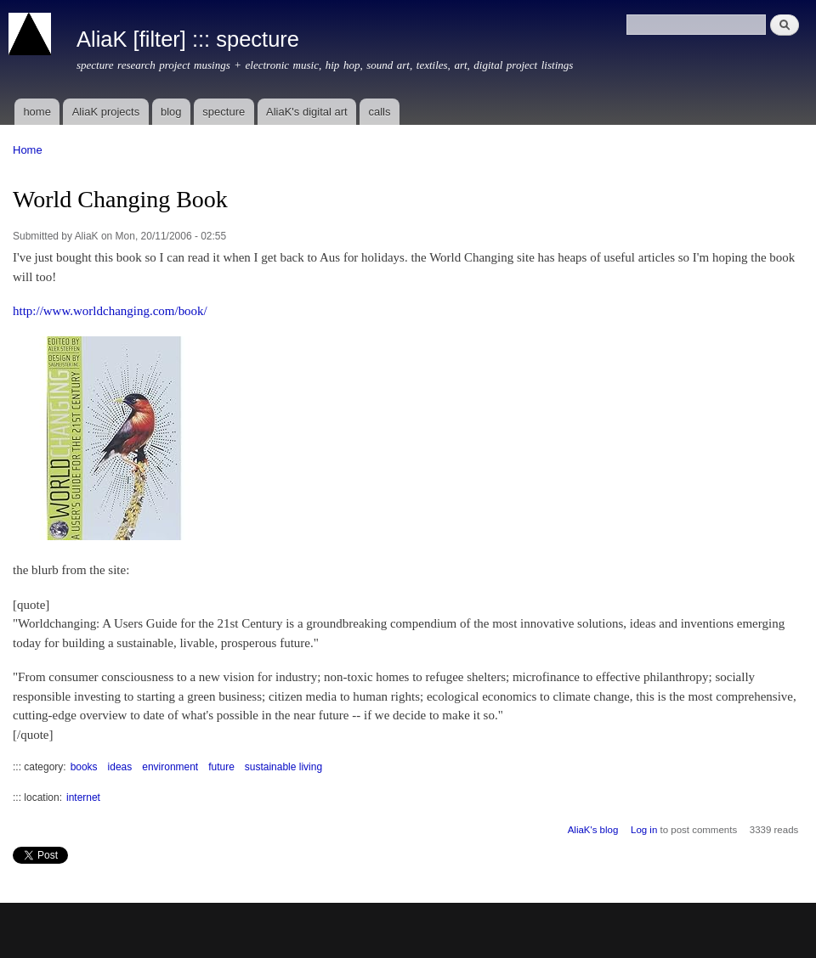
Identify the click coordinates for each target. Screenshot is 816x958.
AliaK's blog (593, 830)
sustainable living (283, 767)
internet (83, 797)
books (84, 767)
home (37, 111)
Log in (644, 830)
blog (171, 111)
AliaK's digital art (307, 111)
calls (379, 111)
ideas (120, 767)
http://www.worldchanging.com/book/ (110, 311)
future (221, 767)
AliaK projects (105, 111)
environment (170, 767)
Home (27, 150)
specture (223, 111)
